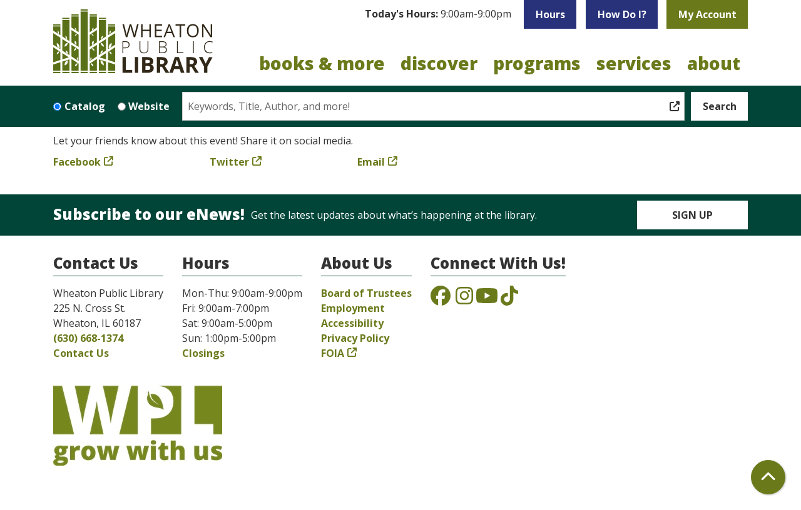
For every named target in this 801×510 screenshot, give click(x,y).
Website (149, 106)
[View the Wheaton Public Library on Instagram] (464, 299)
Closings (203, 353)
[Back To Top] (768, 477)
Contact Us (81, 353)
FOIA (332, 353)
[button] (438, 14)
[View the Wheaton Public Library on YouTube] (487, 299)
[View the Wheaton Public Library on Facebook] (441, 299)
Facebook (77, 162)
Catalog (84, 106)
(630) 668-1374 (88, 338)
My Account (707, 14)
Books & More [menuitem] (322, 63)
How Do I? (622, 14)
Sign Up (692, 215)
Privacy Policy (355, 338)
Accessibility (352, 323)
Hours (550, 14)
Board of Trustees (366, 293)
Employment (353, 308)
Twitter (229, 162)
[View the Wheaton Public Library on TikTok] (509, 299)
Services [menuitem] (633, 63)
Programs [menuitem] (537, 63)
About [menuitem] (713, 63)
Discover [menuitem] (438, 63)
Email (371, 162)
